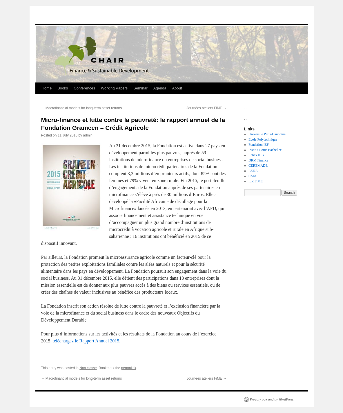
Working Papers (114, 88)
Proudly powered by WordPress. (272, 399)
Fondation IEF (258, 145)
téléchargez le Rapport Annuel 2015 (86, 340)
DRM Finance (258, 160)
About (177, 88)
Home (47, 88)
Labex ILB (256, 155)
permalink (128, 368)
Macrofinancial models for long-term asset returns (81, 108)
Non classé (88, 368)
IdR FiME (255, 181)
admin (87, 135)
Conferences (84, 88)
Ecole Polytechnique (262, 139)
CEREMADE (258, 166)
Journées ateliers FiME (206, 108)
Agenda (159, 88)
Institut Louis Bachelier (264, 150)
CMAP (253, 176)
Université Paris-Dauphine (267, 134)
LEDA (253, 171)
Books (62, 88)
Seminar (140, 88)
